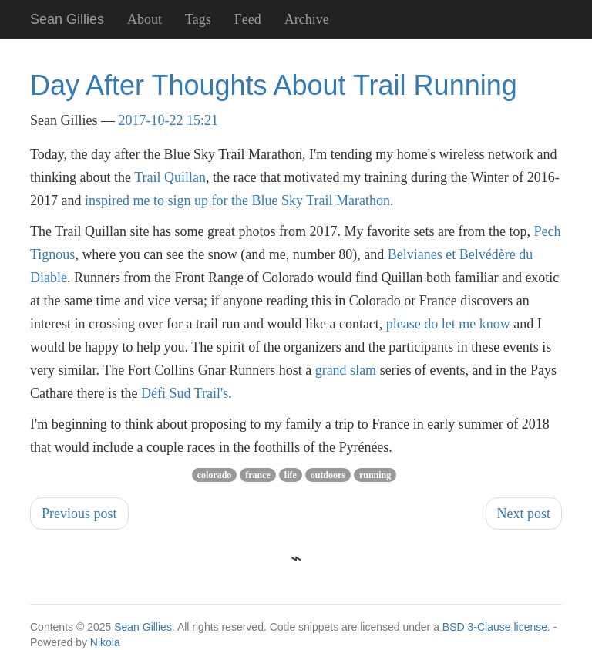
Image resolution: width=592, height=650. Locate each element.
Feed (247, 19)
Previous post (79, 513)
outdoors (328, 475)
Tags (198, 19)
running (375, 475)
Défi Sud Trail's (184, 393)
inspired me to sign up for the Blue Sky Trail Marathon (237, 200)
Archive (306, 19)
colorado (214, 475)
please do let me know (448, 324)
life (290, 475)
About (144, 19)
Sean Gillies (143, 627)
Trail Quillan (170, 177)
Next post (524, 513)
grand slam (345, 370)
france (258, 475)
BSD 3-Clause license (494, 627)
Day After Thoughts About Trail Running (273, 85)
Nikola (105, 642)
